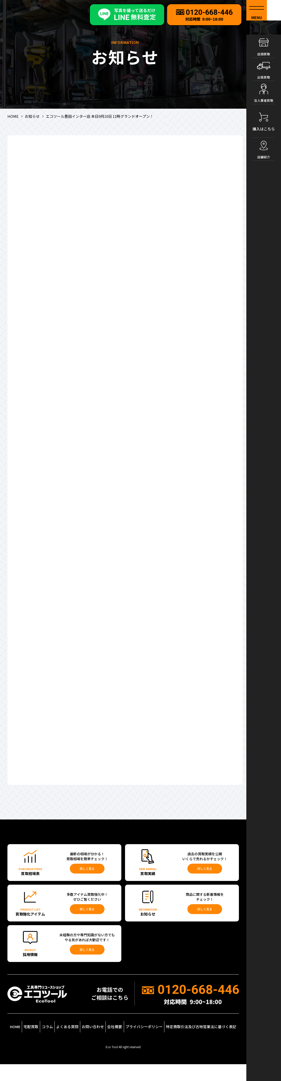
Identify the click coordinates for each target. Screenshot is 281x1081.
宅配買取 (42, 1042)
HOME (19, 1037)
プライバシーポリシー (161, 1038)
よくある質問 (83, 1038)
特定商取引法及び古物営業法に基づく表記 (209, 1038)
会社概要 (133, 1042)
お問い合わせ (109, 1038)
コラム (61, 1040)
